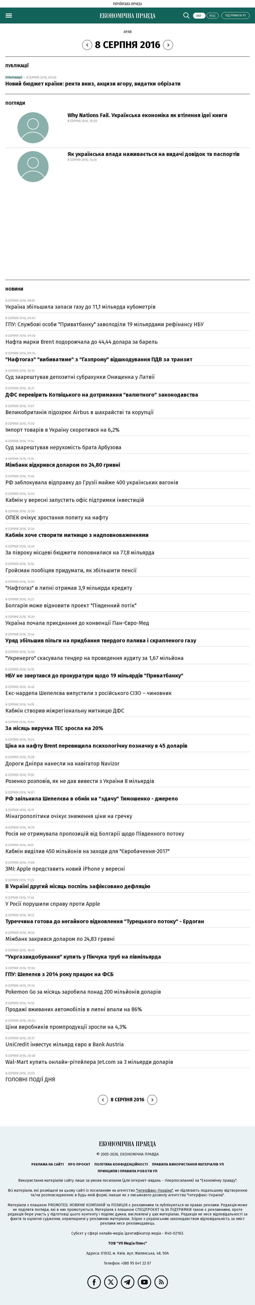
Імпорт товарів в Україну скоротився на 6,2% (62, 430)
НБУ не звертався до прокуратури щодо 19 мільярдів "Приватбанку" (94, 675)
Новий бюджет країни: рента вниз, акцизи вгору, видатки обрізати (93, 83)
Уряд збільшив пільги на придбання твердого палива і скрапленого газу (100, 640)
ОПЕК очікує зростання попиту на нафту (56, 517)
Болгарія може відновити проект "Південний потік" (71, 605)
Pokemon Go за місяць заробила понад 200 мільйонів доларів (83, 992)
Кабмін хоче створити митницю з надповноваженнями (77, 535)
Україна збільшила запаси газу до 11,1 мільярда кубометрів (80, 307)
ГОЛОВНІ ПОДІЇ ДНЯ (30, 1079)
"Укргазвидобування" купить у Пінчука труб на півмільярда (83, 956)
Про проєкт (79, 1164)
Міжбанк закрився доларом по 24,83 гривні (60, 939)
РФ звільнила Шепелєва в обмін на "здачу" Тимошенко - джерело (91, 798)
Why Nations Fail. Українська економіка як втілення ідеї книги (147, 115)
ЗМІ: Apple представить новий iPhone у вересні (65, 869)
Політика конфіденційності (121, 1164)
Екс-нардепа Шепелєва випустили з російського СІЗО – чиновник (88, 693)
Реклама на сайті (47, 1164)
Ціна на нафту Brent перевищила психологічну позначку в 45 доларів (96, 745)
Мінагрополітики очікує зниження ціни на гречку (68, 816)
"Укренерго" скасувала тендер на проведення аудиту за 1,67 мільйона (94, 658)
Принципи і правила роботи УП (127, 1171)
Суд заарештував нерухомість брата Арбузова (63, 447)
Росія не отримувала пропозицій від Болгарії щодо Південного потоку (94, 833)
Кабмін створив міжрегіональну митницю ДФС (64, 710)
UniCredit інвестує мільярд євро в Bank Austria (64, 1044)
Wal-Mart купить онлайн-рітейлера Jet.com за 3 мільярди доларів (89, 1062)
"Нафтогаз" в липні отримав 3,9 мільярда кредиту (68, 588)
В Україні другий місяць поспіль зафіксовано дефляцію (77, 886)
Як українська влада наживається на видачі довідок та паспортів (154, 154)
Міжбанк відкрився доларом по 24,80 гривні (62, 465)
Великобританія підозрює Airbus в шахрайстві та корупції (79, 412)
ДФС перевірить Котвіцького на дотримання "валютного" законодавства (101, 394)
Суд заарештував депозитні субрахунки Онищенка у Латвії (80, 377)
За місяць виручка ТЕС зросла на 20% (54, 728)
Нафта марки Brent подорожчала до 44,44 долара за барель (81, 342)
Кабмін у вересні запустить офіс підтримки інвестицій (74, 500)
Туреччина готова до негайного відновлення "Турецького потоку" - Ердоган (104, 921)
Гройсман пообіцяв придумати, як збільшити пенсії (71, 570)
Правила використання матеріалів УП (188, 1164)
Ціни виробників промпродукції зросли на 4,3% (66, 1027)
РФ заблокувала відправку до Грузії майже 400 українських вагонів (91, 482)
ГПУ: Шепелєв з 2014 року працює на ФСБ (59, 974)
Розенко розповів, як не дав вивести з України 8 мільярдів (79, 781)
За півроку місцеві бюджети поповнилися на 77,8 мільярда (79, 552)
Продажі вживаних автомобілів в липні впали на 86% (73, 1009)
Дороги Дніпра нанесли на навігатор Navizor (62, 763)
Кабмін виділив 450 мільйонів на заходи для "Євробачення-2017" (87, 851)
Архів (128, 32)
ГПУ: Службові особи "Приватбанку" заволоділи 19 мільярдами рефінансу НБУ (104, 324)
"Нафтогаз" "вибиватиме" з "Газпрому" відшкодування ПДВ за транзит (98, 359)
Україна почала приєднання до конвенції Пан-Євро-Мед (77, 623)
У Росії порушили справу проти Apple (52, 904)
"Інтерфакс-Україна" (154, 1190)
